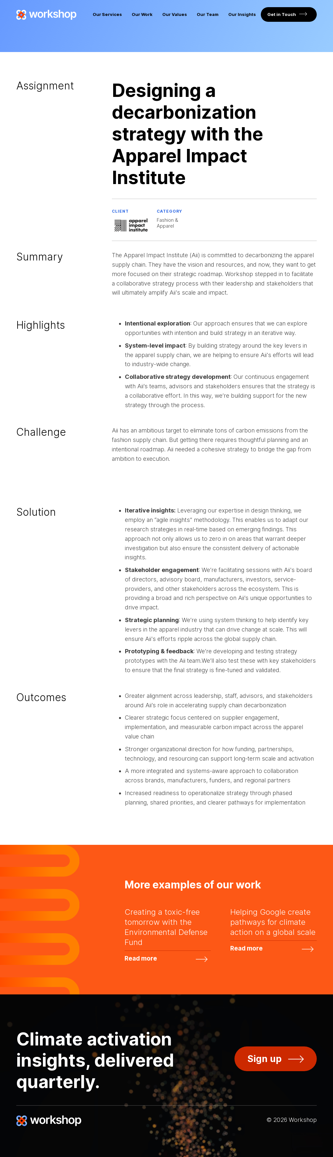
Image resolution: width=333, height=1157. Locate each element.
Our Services (107, 14)
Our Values (174, 14)
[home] (46, 14)
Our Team (208, 14)
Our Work (142, 14)
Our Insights (242, 14)
